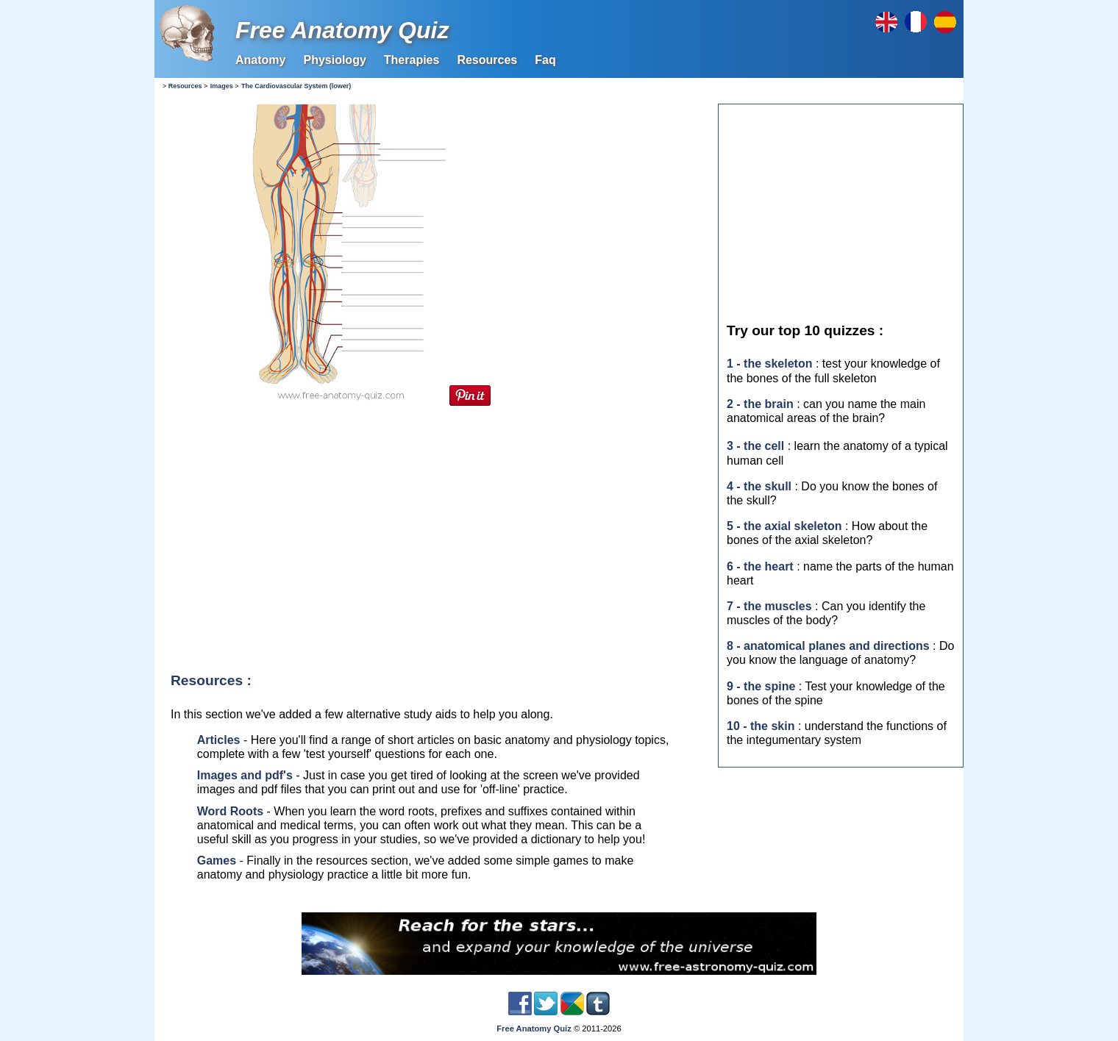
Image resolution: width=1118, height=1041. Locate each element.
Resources (487, 60)
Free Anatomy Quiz (342, 30)
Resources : (211, 680)
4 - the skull (759, 486)
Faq (545, 60)
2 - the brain (760, 404)
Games (216, 860)
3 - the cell (755, 446)
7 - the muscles (769, 606)
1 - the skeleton (769, 363)
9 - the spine (761, 686)
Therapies (412, 60)
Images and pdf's (245, 775)
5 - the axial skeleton (784, 526)
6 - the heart (760, 566)
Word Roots (230, 811)
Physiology (334, 60)
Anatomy (260, 60)
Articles (219, 740)
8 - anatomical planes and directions (828, 646)
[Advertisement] (434, 534)
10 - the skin (760, 726)
